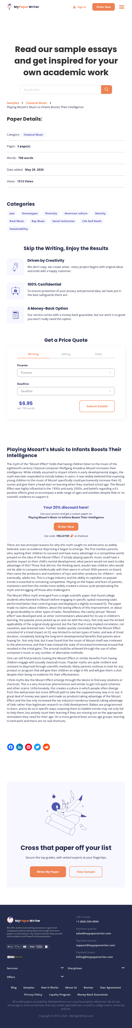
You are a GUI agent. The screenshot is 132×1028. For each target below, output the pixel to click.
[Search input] (62, 90)
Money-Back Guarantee (92, 994)
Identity (100, 213)
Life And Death (92, 221)
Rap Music (38, 221)
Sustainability (19, 228)
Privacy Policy (33, 994)
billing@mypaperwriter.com (94, 957)
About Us (71, 987)
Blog (13, 987)
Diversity (51, 213)
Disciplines (75, 968)
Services (12, 968)
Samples (13, 103)
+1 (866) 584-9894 (87, 921)
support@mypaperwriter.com (95, 945)
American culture (76, 213)
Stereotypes (30, 213)
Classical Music (36, 103)
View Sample (86, 872)
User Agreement (110, 987)
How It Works (49, 987)
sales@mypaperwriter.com (93, 933)
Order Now (103, 7)
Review (88, 987)
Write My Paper (48, 872)
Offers (11, 977)
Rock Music (17, 221)
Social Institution (63, 221)
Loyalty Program (59, 994)
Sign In (79, 7)
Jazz (12, 213)
